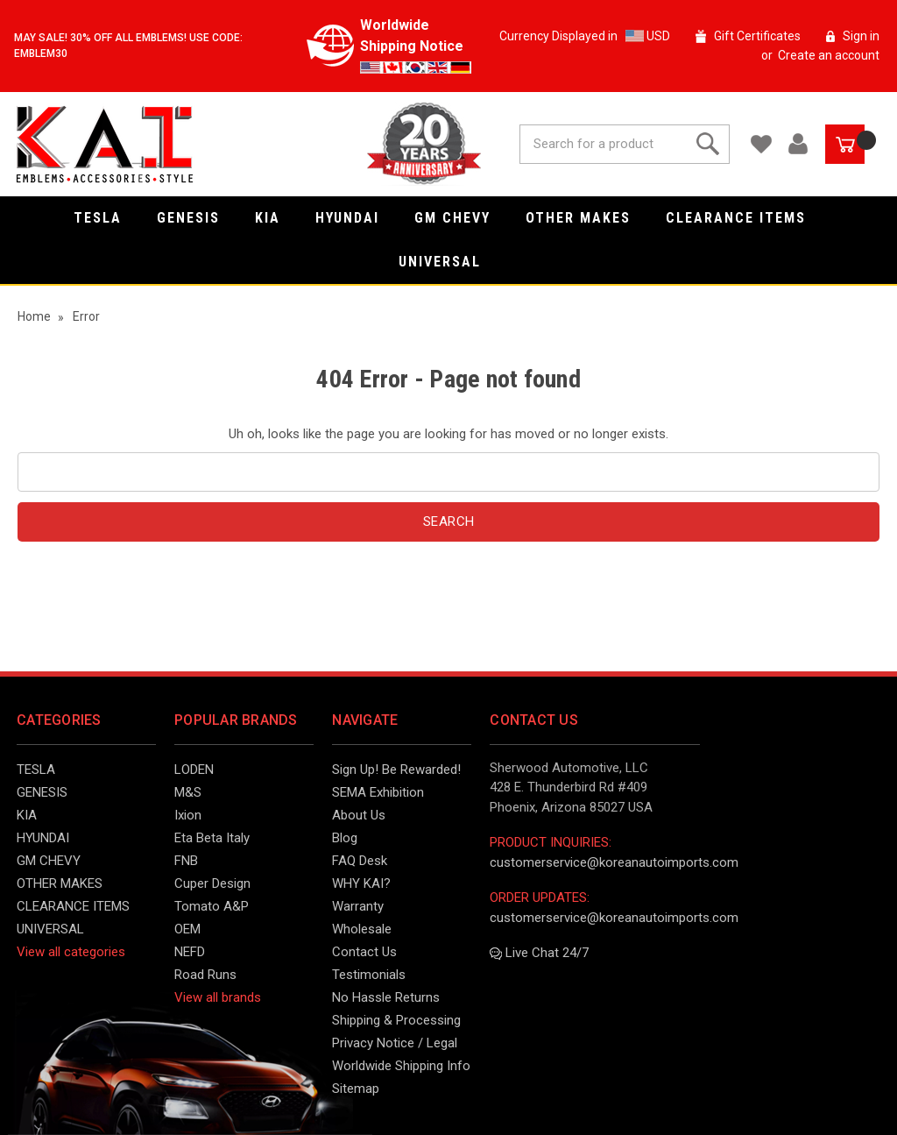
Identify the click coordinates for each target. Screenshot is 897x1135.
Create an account (828, 55)
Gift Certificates (757, 36)
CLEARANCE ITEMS (744, 217)
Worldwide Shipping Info (401, 1066)
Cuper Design (212, 883)
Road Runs (205, 974)
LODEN (194, 769)
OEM (187, 929)
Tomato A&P (211, 906)
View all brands (217, 997)
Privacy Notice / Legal (394, 1043)
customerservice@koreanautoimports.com (614, 862)
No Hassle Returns (386, 997)
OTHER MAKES (587, 217)
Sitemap (355, 1088)
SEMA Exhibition (378, 792)
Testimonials (369, 974)
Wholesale (362, 929)
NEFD (189, 952)
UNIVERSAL (448, 261)
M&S (187, 792)
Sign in (861, 36)
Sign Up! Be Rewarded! (396, 769)
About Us (358, 815)
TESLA (106, 217)
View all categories (71, 952)
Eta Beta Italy (212, 838)
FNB (186, 861)
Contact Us (364, 952)
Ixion (187, 815)
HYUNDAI (356, 217)
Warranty (358, 906)
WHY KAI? (361, 883)
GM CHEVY (461, 217)
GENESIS (197, 217)
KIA (276, 217)
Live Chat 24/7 (539, 953)
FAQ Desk (359, 861)
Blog (344, 838)
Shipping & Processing (396, 1020)
